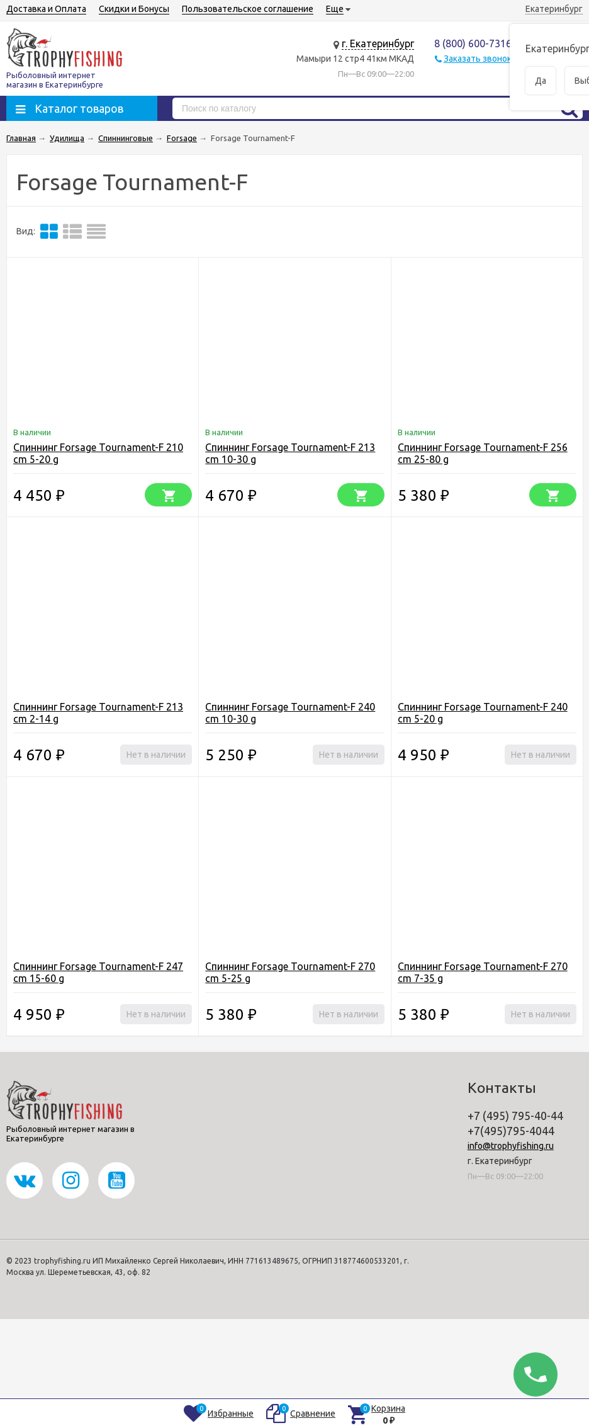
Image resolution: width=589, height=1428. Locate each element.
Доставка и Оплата (46, 9)
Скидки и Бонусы (134, 9)
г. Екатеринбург (378, 43)
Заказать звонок (478, 59)
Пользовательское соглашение (247, 9)
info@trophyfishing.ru (511, 1146)
